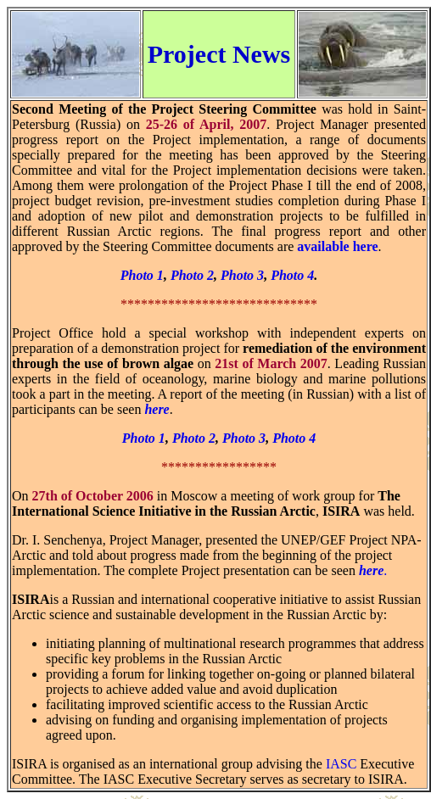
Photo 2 (192, 275)
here (156, 409)
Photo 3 (242, 275)
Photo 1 (142, 275)
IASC (341, 764)
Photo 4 (292, 275)
